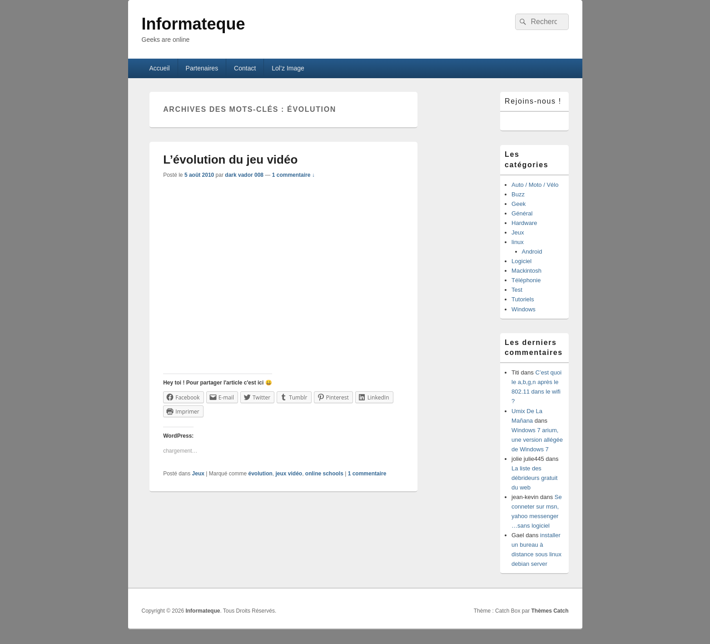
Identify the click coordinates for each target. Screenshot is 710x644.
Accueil (159, 68)
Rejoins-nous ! (533, 101)
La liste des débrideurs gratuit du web (534, 478)
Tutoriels (522, 299)
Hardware (524, 223)
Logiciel (521, 261)
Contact (245, 68)
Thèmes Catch (549, 611)
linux (517, 242)
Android (532, 251)
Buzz (518, 194)
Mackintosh (526, 270)
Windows (523, 309)
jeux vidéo (288, 473)
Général (521, 213)
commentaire (367, 473)
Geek (518, 203)
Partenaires (202, 68)
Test (516, 289)
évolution (260, 473)
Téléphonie (526, 280)
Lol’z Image (288, 68)
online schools (324, 473)
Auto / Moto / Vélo (534, 184)
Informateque (193, 24)
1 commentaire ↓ (293, 175)
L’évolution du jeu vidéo (230, 159)
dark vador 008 (244, 175)
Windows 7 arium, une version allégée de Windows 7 (537, 440)
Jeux (198, 473)
